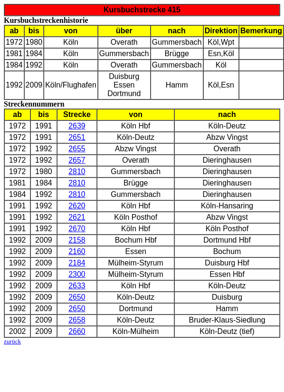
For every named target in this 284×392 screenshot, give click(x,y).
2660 (76, 331)
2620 (76, 206)
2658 (76, 320)
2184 (76, 263)
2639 (76, 126)
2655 (76, 149)
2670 (76, 229)
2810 (76, 171)
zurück (12, 341)
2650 (76, 297)
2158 (76, 240)
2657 (76, 160)
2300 (76, 274)
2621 (76, 217)
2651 (76, 137)
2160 (76, 251)
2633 (76, 286)
